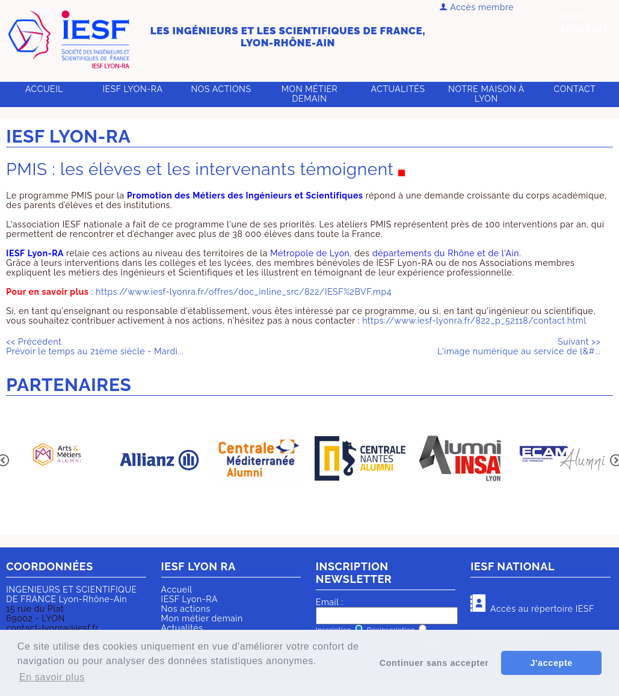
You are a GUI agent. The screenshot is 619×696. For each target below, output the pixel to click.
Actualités (398, 89)
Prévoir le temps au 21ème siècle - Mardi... (94, 346)
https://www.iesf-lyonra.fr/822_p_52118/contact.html (474, 320)
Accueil (44, 89)
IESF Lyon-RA (133, 89)
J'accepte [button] (551, 663)
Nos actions (221, 89)
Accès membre (476, 7)
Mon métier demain (310, 93)
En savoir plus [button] (52, 677)
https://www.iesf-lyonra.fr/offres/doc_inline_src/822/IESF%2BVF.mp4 (244, 292)
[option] (56, 459)
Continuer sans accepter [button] (434, 663)
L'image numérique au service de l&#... (518, 346)
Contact (575, 89)
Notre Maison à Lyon (486, 93)
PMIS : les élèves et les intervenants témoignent (199, 169)
